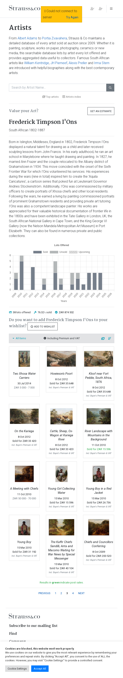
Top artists (50, 96)
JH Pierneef (58, 63)
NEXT (81, 593)
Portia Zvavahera (54, 38)
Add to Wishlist (42, 326)
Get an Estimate (101, 111)
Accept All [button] (40, 668)
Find (13, 634)
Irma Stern (101, 63)
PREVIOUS (44, 593)
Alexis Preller (78, 63)
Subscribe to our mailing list (33, 626)
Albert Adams (27, 38)
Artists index (71, 96)
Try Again (72, 17)
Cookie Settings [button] (17, 668)
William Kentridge (36, 63)
